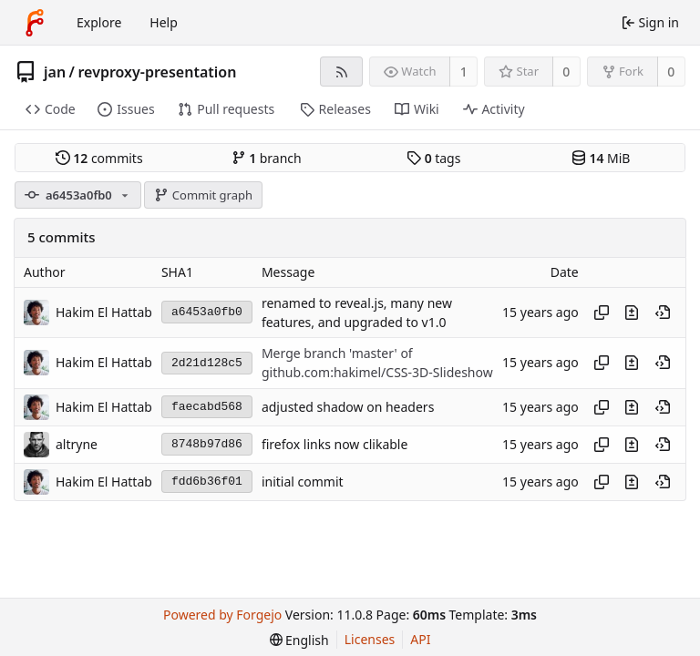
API (420, 639)
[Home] (34, 22)
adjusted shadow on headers (348, 406)
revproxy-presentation (157, 72)
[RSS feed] (341, 71)
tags (433, 158)
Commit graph (203, 195)
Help (163, 22)
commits (99, 158)
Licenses (370, 639)
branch (267, 158)
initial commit (303, 481)
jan (55, 72)
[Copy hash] (601, 312)
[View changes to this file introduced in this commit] (631, 312)
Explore (99, 22)
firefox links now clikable (334, 444)
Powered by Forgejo (222, 614)
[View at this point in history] (662, 312)
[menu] (299, 640)
